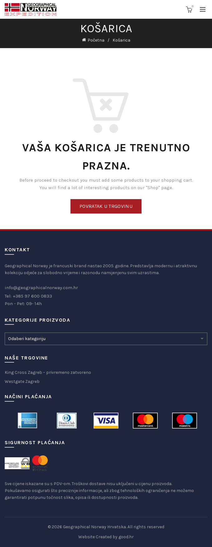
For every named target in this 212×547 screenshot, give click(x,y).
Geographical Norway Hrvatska (94, 526)
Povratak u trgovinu (106, 206)
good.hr (126, 536)
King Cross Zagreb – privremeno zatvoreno (48, 372)
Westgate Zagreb (22, 381)
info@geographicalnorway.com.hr (41, 287)
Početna (96, 40)
